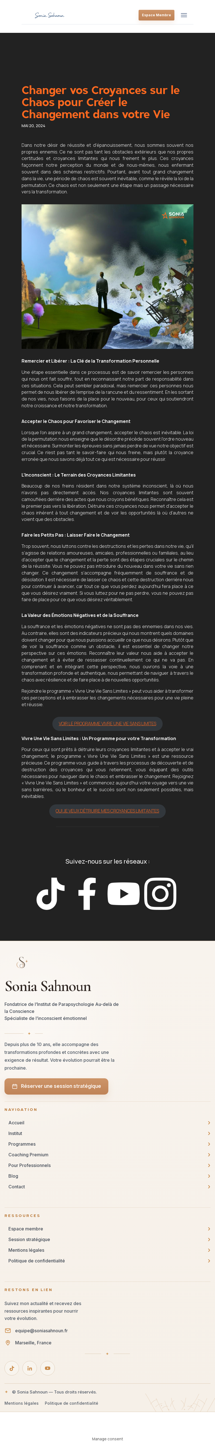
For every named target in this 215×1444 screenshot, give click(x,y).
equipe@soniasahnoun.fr (41, 1330)
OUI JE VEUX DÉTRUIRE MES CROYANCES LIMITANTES (107, 811)
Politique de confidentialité (71, 1403)
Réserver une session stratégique (56, 1086)
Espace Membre (156, 15)
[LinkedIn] (29, 1368)
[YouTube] (47, 1368)
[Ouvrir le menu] (184, 15)
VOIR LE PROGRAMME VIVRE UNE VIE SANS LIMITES (107, 723)
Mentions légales (21, 1403)
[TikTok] (11, 1368)
